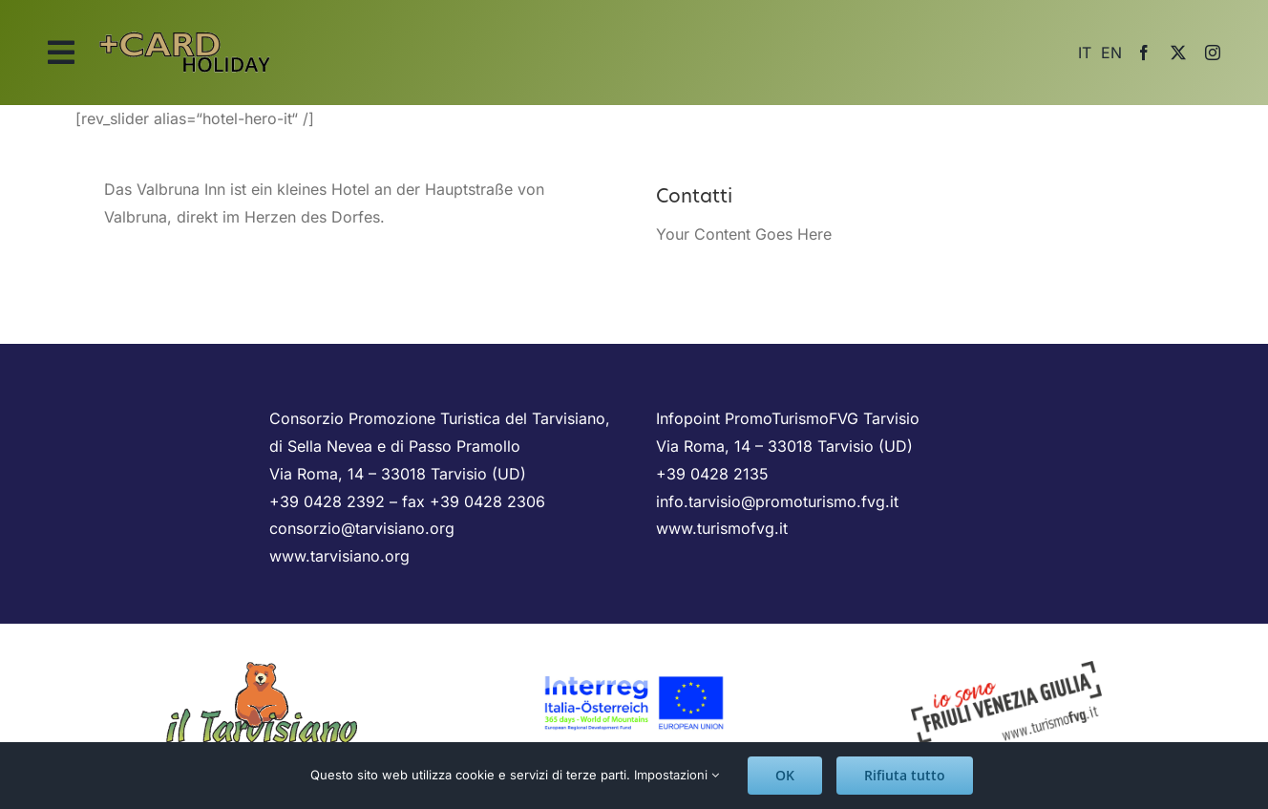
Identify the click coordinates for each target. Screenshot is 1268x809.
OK (784, 775)
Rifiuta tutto (904, 775)
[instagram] (1212, 52)
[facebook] (1144, 52)
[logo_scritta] (185, 26)
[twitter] (1178, 52)
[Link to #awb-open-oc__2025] (61, 52)
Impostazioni (676, 774)
